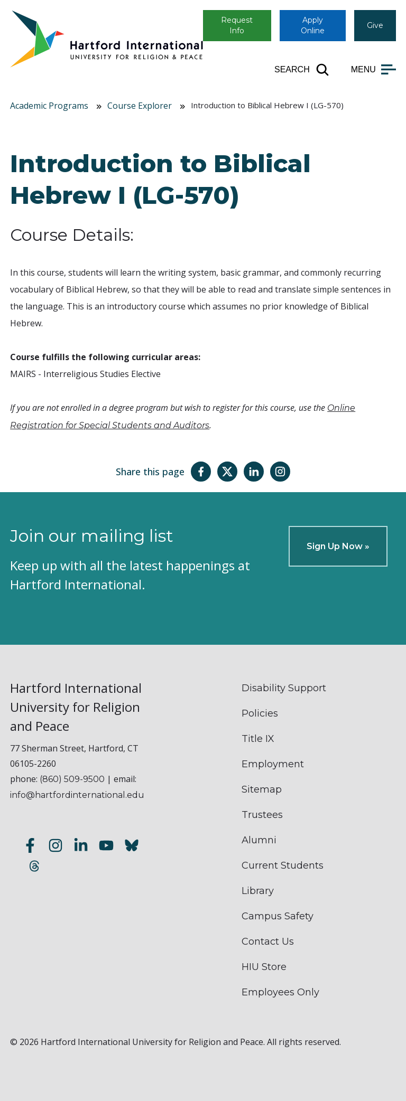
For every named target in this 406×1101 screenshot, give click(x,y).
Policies (260, 713)
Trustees (262, 815)
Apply (313, 25)
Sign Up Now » (338, 546)
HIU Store (264, 967)
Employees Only (280, 992)
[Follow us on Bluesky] (131, 847)
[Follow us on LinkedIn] (80, 847)
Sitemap (262, 789)
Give (375, 25)
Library (258, 891)
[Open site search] (302, 69)
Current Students (283, 865)
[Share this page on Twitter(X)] (227, 472)
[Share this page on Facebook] (201, 472)
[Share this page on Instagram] (280, 472)
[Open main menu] (373, 69)
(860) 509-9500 (72, 779)
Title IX (258, 739)
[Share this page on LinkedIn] (254, 472)
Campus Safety (277, 916)
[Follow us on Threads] (34, 868)
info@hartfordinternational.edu (77, 795)
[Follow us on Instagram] (55, 847)
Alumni (259, 840)
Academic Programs (49, 105)
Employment (273, 764)
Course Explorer (139, 105)
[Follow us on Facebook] (30, 847)
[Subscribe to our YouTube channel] (106, 847)
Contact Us (268, 941)
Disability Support (284, 688)
